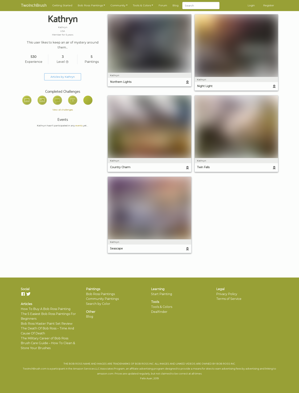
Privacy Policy (226, 294)
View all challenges (62, 109)
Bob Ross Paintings (90, 5)
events (79, 125)
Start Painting (161, 294)
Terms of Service (228, 299)
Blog (175, 5)
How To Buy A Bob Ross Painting (46, 309)
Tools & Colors (142, 5)
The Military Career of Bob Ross (44, 338)
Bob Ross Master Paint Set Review (46, 323)
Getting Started (62, 5)
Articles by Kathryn (63, 76)
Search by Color (98, 304)
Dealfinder (159, 312)
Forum (162, 5)
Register (268, 5)
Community (117, 5)
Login (251, 5)
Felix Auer (146, 378)
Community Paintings (102, 299)
